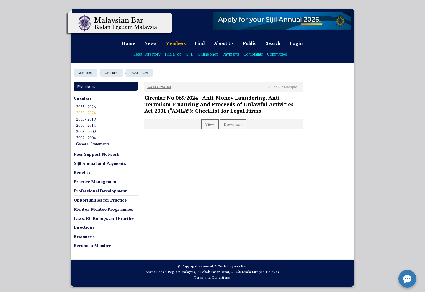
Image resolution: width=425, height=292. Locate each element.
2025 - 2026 (86, 106)
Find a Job (173, 54)
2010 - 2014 (86, 125)
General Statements (92, 144)
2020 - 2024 (139, 72)
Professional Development (100, 191)
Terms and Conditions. (212, 277)
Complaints (253, 54)
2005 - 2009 (86, 131)
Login (296, 43)
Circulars (82, 98)
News (150, 43)
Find (200, 43)
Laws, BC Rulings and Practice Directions (104, 222)
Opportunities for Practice (100, 200)
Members (176, 43)
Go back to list (159, 87)
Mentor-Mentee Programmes (103, 209)
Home (128, 43)
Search (273, 43)
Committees (277, 54)
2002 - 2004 (86, 137)
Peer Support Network (96, 154)
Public (249, 43)
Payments (231, 54)
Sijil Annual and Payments (100, 163)
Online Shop (208, 54)
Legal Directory (147, 54)
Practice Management (96, 181)
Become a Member (92, 245)
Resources (84, 236)
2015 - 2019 (86, 119)
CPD (190, 54)
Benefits (82, 172)
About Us (224, 43)
